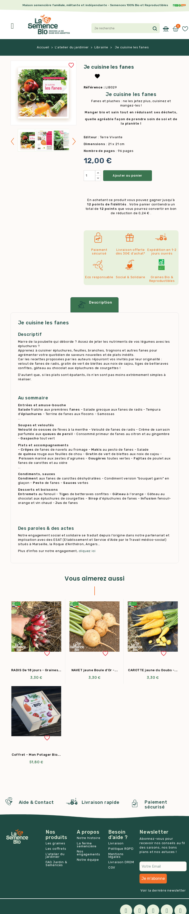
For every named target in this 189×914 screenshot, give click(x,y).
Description (94, 305)
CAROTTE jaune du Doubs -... (153, 670)
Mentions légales (116, 855)
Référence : (94, 87)
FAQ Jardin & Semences (56, 863)
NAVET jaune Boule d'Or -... (94, 670)
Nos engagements (88, 853)
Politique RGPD (121, 848)
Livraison (116, 843)
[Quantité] (89, 175)
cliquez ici (87, 551)
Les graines (55, 843)
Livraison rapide (100, 802)
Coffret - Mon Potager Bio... (36, 754)
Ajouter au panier (127, 175)
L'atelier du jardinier (55, 855)
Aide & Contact (36, 802)
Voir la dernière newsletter (163, 890)
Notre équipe (88, 859)
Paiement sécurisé (156, 804)
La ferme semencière (87, 844)
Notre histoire (88, 838)
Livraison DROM (121, 862)
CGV (111, 867)
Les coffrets (56, 848)
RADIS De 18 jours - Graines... (36, 670)
